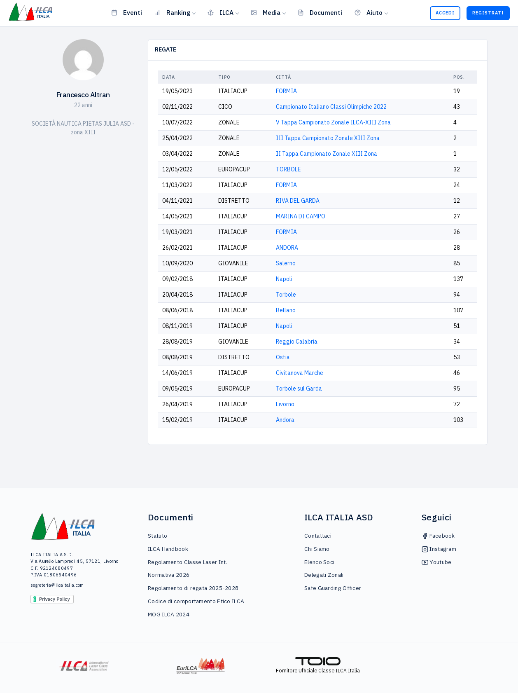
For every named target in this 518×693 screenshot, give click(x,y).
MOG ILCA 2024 (168, 614)
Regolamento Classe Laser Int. (187, 562)
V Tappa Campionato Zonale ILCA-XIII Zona (333, 122)
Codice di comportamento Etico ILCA (196, 601)
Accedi (445, 13)
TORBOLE (288, 169)
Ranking (172, 12)
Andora (285, 420)
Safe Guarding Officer (332, 588)
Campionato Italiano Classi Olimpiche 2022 (331, 106)
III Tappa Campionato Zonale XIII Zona (328, 138)
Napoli (284, 279)
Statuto (157, 535)
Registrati (488, 13)
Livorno (285, 404)
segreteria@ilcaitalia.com (57, 585)
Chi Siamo (317, 549)
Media (265, 12)
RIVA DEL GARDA (298, 200)
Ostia (283, 357)
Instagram (439, 549)
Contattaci (317, 535)
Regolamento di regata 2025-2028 (193, 588)
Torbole (286, 294)
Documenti (320, 12)
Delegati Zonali (324, 574)
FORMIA (286, 91)
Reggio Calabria (296, 341)
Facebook (438, 535)
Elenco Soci (319, 562)
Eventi (126, 12)
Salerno (286, 263)
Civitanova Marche (299, 373)
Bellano (286, 310)
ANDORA (287, 247)
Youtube (436, 562)
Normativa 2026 (168, 574)
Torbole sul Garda (299, 388)
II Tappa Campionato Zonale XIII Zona (326, 153)
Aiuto (369, 12)
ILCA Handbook (168, 549)
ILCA (220, 12)
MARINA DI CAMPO (300, 216)
